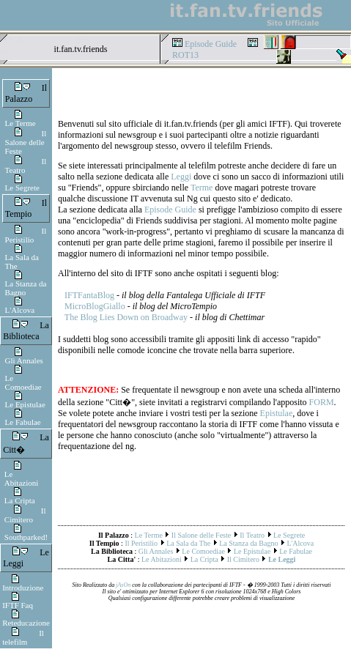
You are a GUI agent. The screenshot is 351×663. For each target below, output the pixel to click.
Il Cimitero (25, 515)
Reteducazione (26, 622)
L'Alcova (19, 309)
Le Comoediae (23, 382)
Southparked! (26, 537)
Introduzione (22, 587)
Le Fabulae (23, 422)
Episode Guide (211, 44)
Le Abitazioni (21, 478)
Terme (202, 187)
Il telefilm (23, 637)
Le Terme (20, 123)
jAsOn (123, 585)
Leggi (181, 176)
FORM (321, 402)
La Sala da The (188, 543)
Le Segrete (22, 187)
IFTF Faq (17, 605)
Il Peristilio (26, 235)
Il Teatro (252, 535)
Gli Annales (24, 360)
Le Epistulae (25, 404)
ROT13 (185, 55)
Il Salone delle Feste (26, 142)
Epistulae (276, 413)
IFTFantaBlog (89, 295)
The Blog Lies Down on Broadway (126, 317)
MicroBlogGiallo (94, 306)
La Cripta (19, 500)
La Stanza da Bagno (26, 288)
